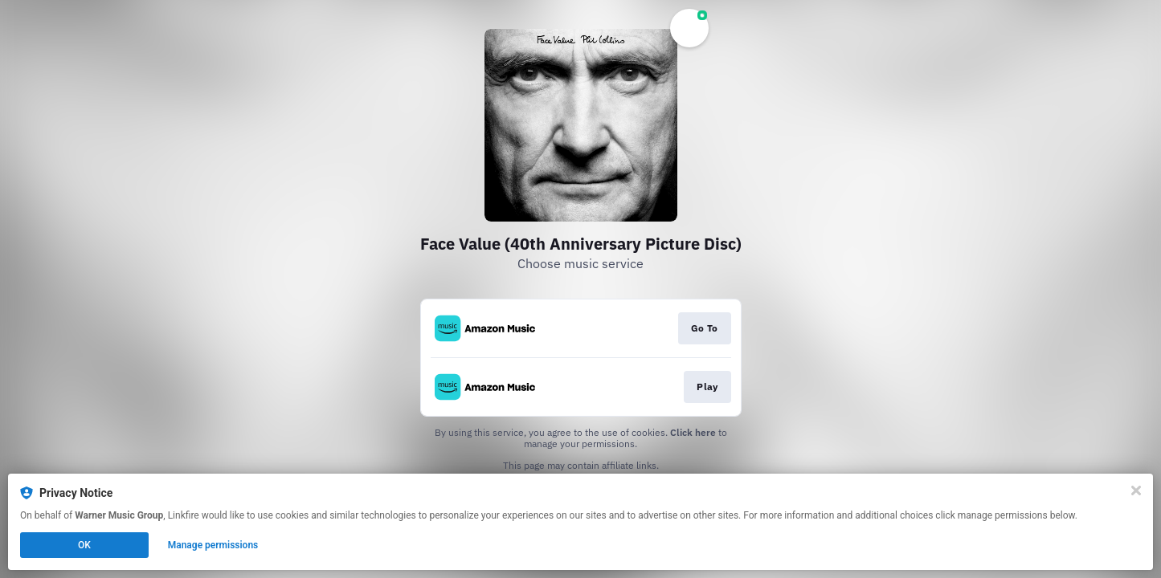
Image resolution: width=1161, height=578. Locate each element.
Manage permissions (213, 545)
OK (84, 545)
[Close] (1136, 490)
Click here (693, 432)
